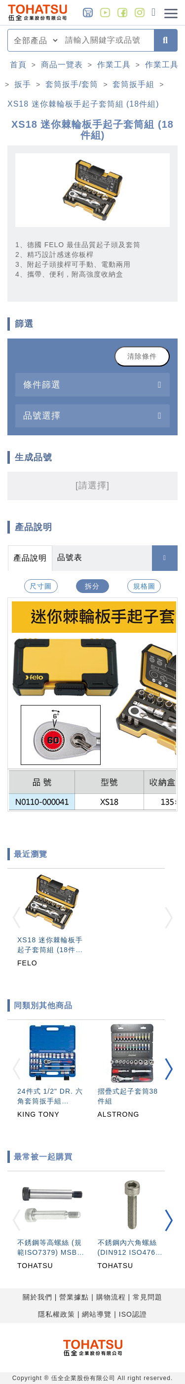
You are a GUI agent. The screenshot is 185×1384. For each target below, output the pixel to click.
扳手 (22, 84)
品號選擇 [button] (42, 415)
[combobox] (106, 40)
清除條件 (142, 356)
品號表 (69, 557)
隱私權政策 (56, 1314)
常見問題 (147, 1297)
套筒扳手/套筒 (71, 84)
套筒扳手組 (133, 84)
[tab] (92, 384)
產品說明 (30, 558)
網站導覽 (96, 1314)
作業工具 (114, 64)
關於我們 (37, 1297)
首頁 (18, 64)
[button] (168, 1069)
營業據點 (74, 1297)
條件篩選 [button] (42, 384)
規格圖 (144, 586)
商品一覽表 (62, 64)
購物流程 (111, 1297)
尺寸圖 (41, 586)
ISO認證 (133, 1314)
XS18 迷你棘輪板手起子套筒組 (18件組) (83, 104)
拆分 (92, 586)
